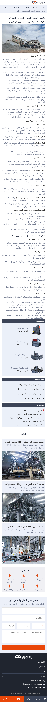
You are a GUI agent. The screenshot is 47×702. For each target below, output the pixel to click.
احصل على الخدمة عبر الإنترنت (35, 698)
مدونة (43, 11)
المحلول (16, 7)
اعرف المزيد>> (22, 331)
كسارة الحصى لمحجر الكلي (33, 410)
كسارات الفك (40, 137)
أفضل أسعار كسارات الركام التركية (31, 385)
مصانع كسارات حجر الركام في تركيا (31, 389)
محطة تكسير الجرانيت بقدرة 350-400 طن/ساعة (23, 484)
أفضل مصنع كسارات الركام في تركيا (31, 394)
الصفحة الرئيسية (39, 7)
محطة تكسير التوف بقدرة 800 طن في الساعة (24, 442)
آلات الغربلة (41, 224)
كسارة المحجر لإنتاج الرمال (33, 421)
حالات (5, 7)
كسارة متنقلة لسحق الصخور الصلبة (30, 425)
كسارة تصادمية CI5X (20, 342)
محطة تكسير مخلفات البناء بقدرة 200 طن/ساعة (23, 526)
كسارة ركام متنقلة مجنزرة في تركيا (31, 398)
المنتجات (26, 7)
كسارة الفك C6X (22, 328)
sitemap (8, 693)
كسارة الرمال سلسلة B (19, 368)
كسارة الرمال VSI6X (20, 355)
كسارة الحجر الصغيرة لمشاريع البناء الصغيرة (27, 418)
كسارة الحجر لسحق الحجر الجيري (31, 414)
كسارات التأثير (40, 143)
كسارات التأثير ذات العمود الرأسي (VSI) (30, 198)
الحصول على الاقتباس (11, 698)
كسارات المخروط (38, 170)
